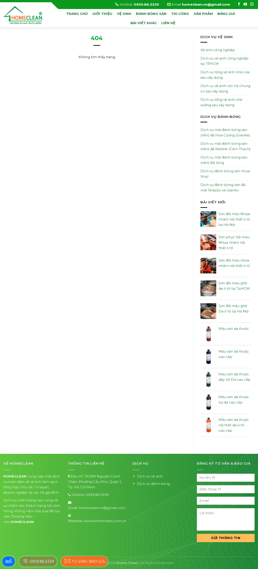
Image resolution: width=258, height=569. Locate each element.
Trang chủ (77, 13)
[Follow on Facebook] (239, 4)
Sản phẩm (203, 13)
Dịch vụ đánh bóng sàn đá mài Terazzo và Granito (222, 187)
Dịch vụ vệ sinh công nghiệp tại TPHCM (224, 61)
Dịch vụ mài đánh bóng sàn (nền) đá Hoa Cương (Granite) (225, 132)
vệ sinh (124, 13)
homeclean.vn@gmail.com (102, 508)
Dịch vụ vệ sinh (150, 476)
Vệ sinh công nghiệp (217, 50)
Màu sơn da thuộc (233, 328)
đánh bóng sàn (151, 13)
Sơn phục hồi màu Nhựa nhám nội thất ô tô (233, 242)
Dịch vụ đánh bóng (153, 484)
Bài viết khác (143, 23)
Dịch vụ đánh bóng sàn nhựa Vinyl (225, 174)
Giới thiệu (102, 13)
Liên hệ (168, 23)
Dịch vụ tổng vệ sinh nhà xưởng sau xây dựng (221, 102)
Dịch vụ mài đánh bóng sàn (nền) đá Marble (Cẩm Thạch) (225, 146)
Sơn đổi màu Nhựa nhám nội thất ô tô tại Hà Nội (234, 219)
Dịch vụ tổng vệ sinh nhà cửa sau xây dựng (224, 75)
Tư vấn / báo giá (84, 561)
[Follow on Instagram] (246, 4)
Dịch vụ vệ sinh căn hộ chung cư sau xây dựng (225, 88)
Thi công (180, 13)
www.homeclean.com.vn (105, 521)
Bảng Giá (226, 13)
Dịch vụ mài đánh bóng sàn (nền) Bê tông (223, 160)
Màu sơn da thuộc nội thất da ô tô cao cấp (233, 425)
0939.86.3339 (97, 495)
